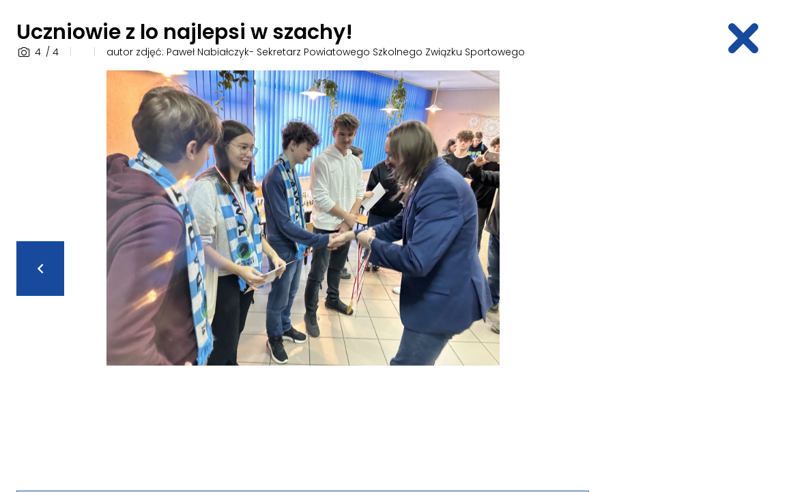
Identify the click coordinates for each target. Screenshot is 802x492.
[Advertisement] (703, 275)
